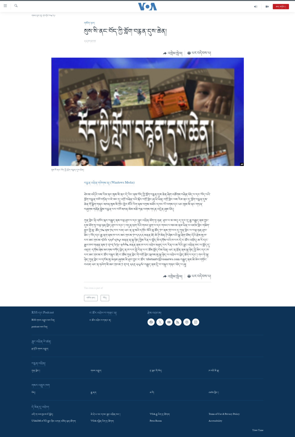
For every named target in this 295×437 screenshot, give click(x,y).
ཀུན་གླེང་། (36, 371)
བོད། (33, 393)
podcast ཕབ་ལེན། (40, 327)
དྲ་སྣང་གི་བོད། (156, 371)
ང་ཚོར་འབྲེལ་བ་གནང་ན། (100, 320)
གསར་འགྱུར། (96, 371)
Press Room (156, 421)
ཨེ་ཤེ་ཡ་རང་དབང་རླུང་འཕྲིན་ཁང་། (105, 414)
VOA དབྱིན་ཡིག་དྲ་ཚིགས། (102, 421)
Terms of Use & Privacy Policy (224, 414)
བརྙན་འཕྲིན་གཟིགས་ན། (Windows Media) (109, 183)
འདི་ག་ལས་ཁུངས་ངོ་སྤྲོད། (42, 414)
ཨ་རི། (152, 393)
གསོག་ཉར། (89, 23)
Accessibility (215, 421)
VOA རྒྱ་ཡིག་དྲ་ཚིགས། (160, 414)
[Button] (172, 53)
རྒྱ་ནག (93, 393)
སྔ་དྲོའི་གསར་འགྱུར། (40, 349)
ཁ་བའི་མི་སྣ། (214, 371)
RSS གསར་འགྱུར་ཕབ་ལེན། (43, 320)
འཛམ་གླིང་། (214, 393)
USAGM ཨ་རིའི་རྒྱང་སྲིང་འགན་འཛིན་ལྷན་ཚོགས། (54, 421)
